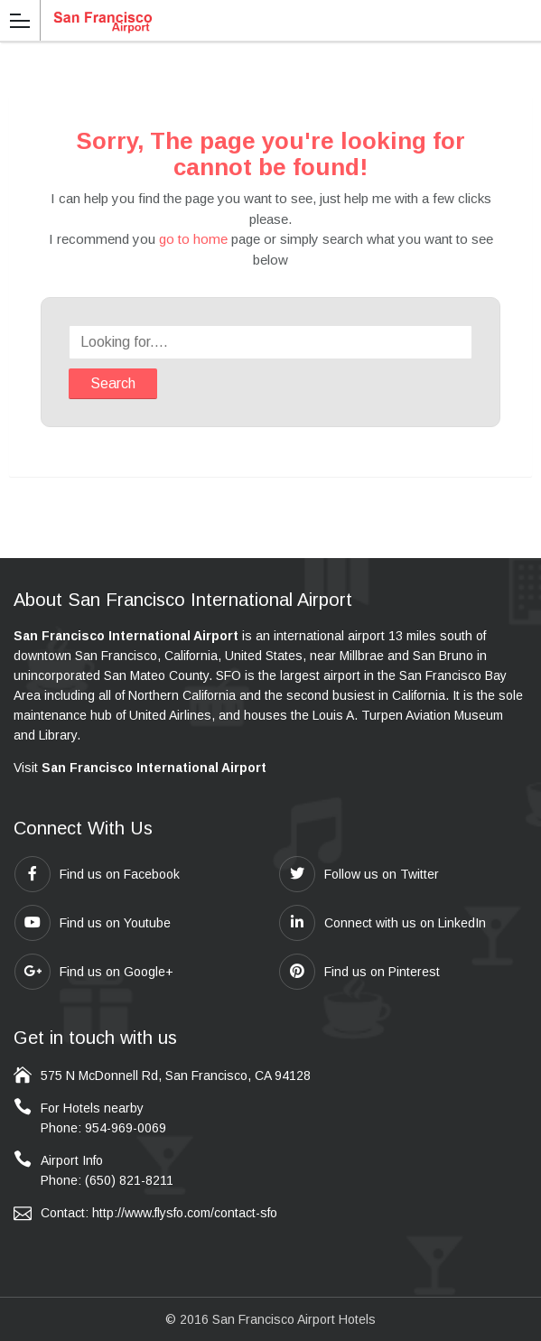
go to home (193, 239)
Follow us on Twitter (359, 874)
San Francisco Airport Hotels (294, 1319)
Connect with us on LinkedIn (382, 923)
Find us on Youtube (92, 923)
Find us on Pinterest (359, 972)
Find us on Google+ (93, 972)
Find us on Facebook (97, 874)
